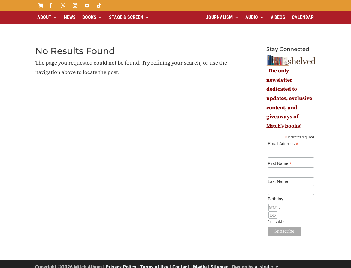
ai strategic (266, 262)
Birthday (275, 193)
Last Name (278, 176)
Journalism (219, 17)
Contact (180, 262)
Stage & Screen (126, 17)
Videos (278, 17)
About (44, 17)
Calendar (303, 17)
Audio (251, 17)
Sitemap (219, 262)
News (70, 17)
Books (89, 17)
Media (200, 262)
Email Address (283, 139)
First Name (280, 158)
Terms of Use (154, 262)
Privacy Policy (121, 262)
